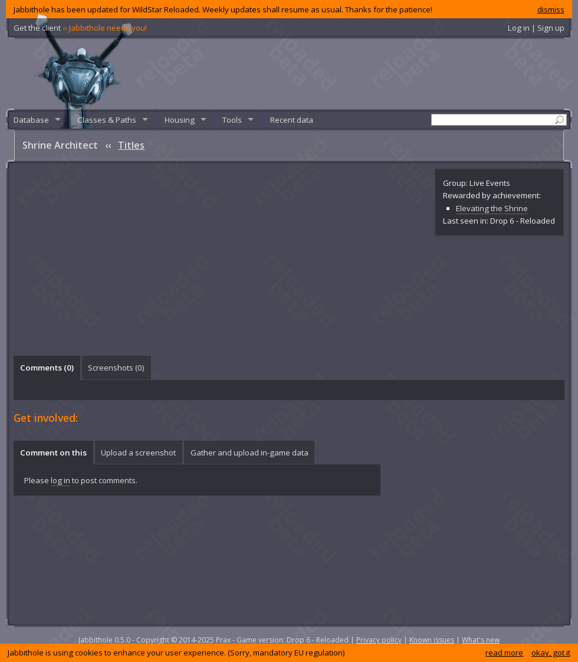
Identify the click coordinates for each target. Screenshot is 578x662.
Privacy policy (379, 640)
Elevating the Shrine (492, 208)
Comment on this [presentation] (53, 452)
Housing (180, 119)
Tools (232, 119)
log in (60, 480)
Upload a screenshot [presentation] (138, 452)
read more (504, 652)
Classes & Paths (106, 119)
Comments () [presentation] (47, 367)
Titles (131, 145)
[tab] (47, 367)
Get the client (80, 27)
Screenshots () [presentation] (116, 367)
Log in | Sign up (536, 27)
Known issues (431, 640)
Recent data (291, 119)
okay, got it (550, 652)
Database (31, 119)
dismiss (550, 9)
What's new (481, 640)
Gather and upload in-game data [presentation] (249, 452)
